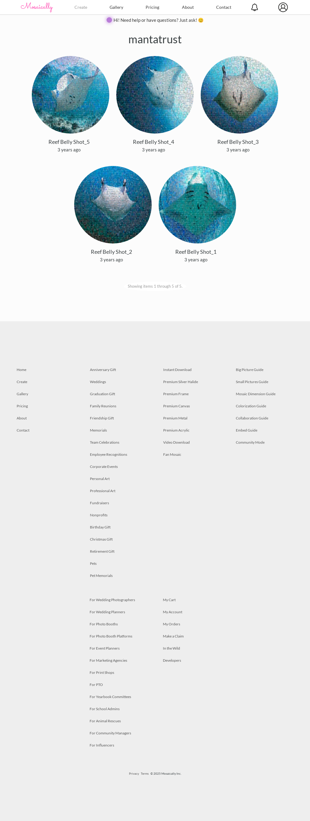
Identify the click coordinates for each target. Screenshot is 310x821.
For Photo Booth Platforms (111, 636)
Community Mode (250, 442)
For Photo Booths (104, 624)
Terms (145, 773)
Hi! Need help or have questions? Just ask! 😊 (159, 20)
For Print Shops (102, 672)
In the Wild (171, 648)
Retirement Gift (102, 551)
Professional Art (102, 490)
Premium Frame (176, 394)
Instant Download (177, 369)
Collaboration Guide (252, 418)
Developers (172, 660)
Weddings (98, 381)
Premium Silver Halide (180, 381)
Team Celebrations (104, 442)
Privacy (134, 773)
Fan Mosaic (172, 454)
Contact (223, 7)
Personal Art (100, 478)
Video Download (176, 442)
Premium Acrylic (176, 430)
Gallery (116, 7)
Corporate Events (104, 466)
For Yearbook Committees (110, 696)
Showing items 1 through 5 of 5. (155, 286)
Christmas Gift (101, 539)
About (188, 7)
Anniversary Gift (103, 369)
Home (21, 369)
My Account (172, 612)
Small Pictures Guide (252, 381)
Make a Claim (173, 636)
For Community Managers (110, 733)
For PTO (96, 684)
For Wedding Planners (107, 612)
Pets (93, 563)
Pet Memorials (101, 575)
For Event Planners (105, 648)
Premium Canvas (176, 406)
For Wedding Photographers (112, 600)
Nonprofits (98, 515)
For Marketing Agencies (108, 660)
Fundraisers (99, 503)
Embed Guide (246, 430)
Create (80, 7)
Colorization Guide (251, 406)
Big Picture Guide (249, 369)
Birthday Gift (100, 527)
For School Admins (105, 709)
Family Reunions (103, 406)
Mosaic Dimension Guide (255, 394)
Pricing (152, 7)
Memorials (98, 430)
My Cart (169, 600)
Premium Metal (175, 418)
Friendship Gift (102, 418)
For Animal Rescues (105, 721)
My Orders (171, 624)
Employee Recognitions (108, 454)
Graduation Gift (102, 394)
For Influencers (102, 745)
